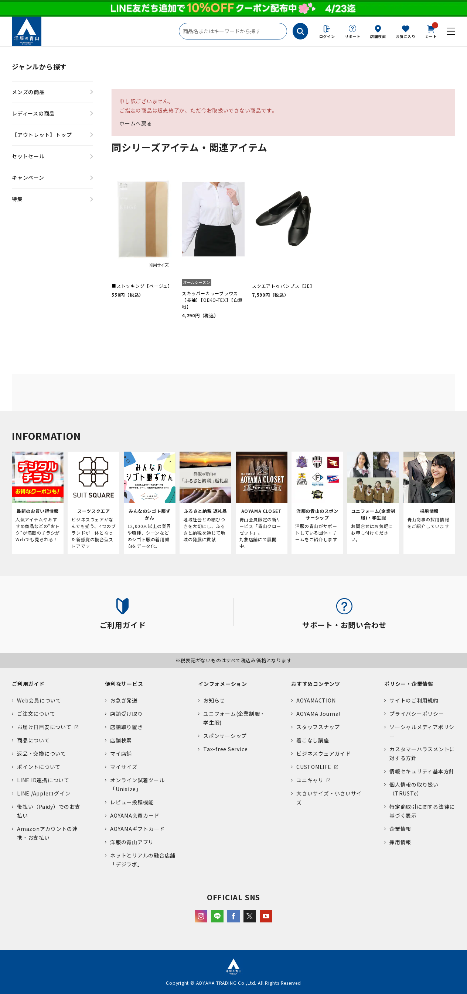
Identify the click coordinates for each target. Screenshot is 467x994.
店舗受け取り (126, 713)
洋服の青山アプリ (132, 842)
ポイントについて (39, 766)
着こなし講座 (312, 740)
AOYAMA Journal (318, 713)
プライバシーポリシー (416, 713)
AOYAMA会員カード (134, 815)
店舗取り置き (126, 727)
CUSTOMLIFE (313, 766)
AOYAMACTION (315, 700)
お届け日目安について (44, 727)
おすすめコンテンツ (315, 683)
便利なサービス (124, 683)
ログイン (327, 36)
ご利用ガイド (28, 683)
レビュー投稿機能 (132, 802)
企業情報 (400, 828)
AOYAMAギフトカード (137, 828)
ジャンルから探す (39, 66)
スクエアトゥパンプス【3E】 (283, 286)
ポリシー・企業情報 (408, 683)
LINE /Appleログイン (44, 793)
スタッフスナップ (318, 727)
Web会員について (39, 700)
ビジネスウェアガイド (323, 753)
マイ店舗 (121, 753)
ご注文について (36, 713)
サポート (353, 36)
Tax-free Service (225, 749)
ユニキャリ (310, 780)
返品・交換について (41, 753)
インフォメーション (222, 683)
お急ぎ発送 (123, 700)
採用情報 (400, 842)
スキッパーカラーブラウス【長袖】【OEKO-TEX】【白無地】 (212, 300)
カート (431, 31)
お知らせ (214, 700)
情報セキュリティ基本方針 (421, 771)
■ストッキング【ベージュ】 (142, 286)
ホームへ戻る (135, 123)
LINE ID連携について (43, 780)
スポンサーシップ (225, 735)
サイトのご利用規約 (414, 700)
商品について (33, 740)
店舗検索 (378, 36)
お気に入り (406, 36)
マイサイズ (123, 766)
